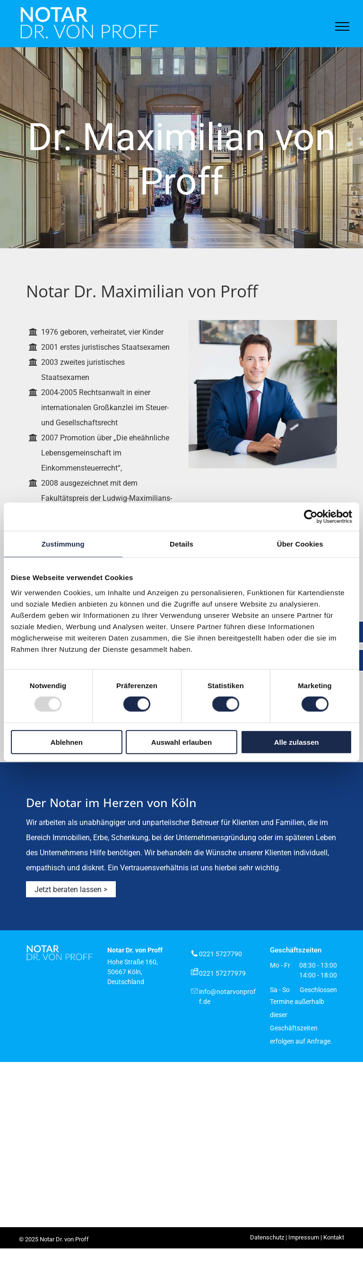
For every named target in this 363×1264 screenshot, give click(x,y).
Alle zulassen (296, 742)
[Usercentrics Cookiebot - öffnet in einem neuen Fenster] (310, 517)
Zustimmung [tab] (63, 544)
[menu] (342, 26)
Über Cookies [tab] (300, 544)
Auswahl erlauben (181, 742)
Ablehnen (67, 742)
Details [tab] (181, 544)
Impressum (303, 1237)
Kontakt (333, 1237)
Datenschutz (267, 1237)
